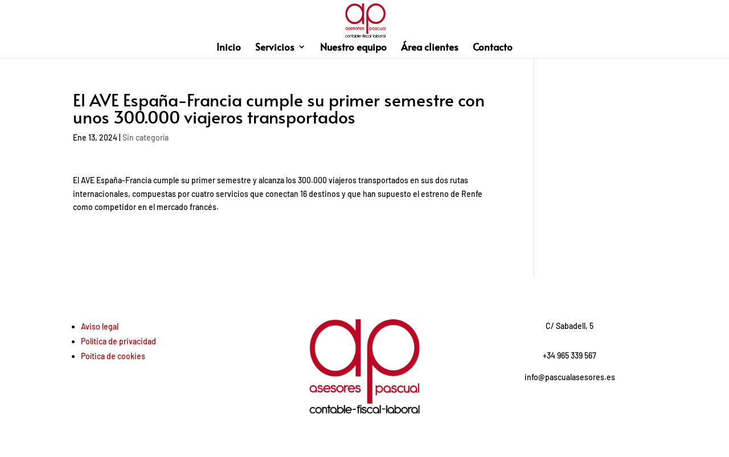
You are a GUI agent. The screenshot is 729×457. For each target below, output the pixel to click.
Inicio (228, 48)
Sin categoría (145, 137)
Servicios (274, 48)
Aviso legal (99, 326)
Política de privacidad (118, 341)
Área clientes (429, 48)
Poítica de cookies (113, 356)
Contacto (493, 48)
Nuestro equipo (353, 48)
